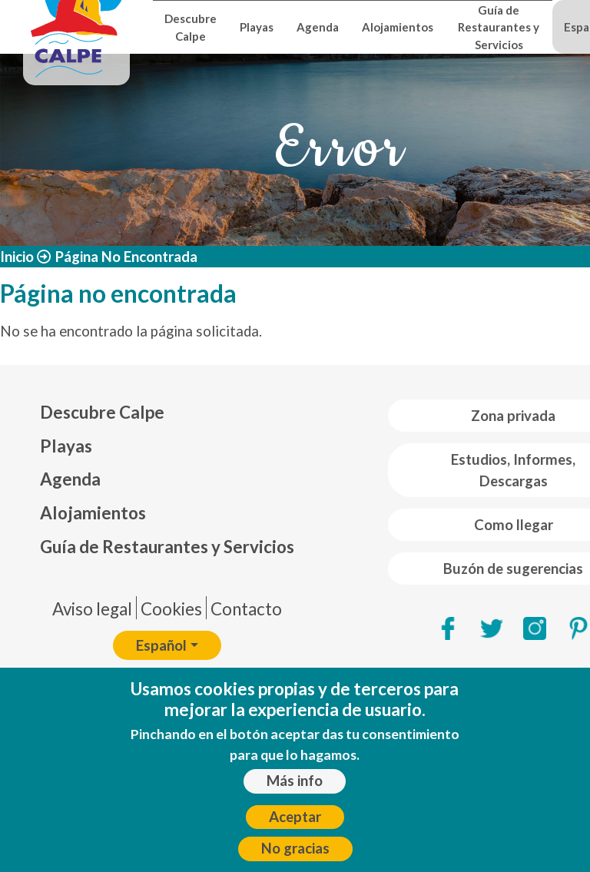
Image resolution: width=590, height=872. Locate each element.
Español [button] (161, 645)
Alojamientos (397, 27)
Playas (256, 27)
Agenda (318, 27)
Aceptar (295, 826)
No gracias (295, 858)
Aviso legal (92, 608)
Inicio (17, 256)
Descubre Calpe (190, 27)
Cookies (171, 608)
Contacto (246, 608)
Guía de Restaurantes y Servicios (498, 27)
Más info (295, 790)
